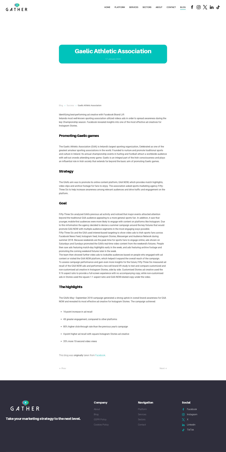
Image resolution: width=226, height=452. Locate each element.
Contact (171, 7)
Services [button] (133, 7)
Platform (120, 7)
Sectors (141, 419)
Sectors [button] (147, 7)
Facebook (100, 355)
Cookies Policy (101, 424)
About (159, 7)
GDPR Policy (100, 419)
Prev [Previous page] (62, 368)
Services (142, 414)
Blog (183, 7)
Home (107, 7)
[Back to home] (17, 7)
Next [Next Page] (163, 368)
